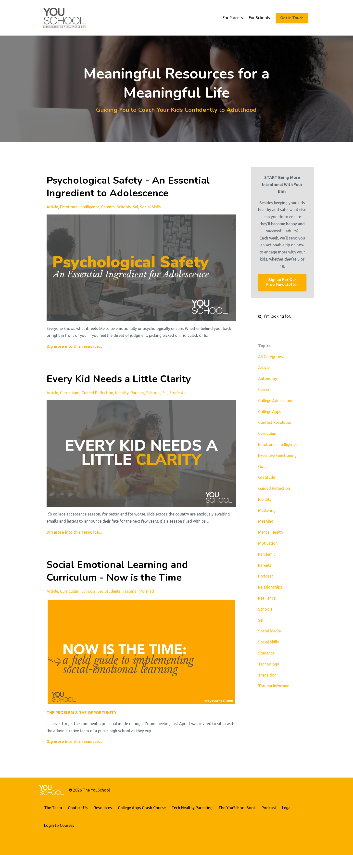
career (264, 389)
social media (269, 631)
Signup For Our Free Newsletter (282, 282)
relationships (270, 587)
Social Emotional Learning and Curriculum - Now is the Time (117, 571)
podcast (265, 576)
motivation (268, 543)
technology (268, 664)
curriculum (69, 392)
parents (108, 207)
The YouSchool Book (237, 807)
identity (122, 392)
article (52, 207)
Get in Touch (291, 18)
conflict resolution (275, 422)
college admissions (275, 400)
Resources (103, 807)
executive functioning (277, 455)
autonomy (267, 378)
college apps (269, 411)
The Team (53, 807)
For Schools (259, 17)
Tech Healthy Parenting (192, 807)
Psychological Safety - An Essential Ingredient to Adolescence (128, 187)
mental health (270, 532)
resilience (267, 598)
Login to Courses (59, 825)
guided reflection (97, 392)
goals (263, 466)
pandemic (267, 554)
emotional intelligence (79, 207)
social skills (150, 207)
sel (135, 207)
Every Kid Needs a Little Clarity (119, 379)
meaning (265, 521)
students (177, 392)
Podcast (269, 807)
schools (124, 207)
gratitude (266, 477)
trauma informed (138, 591)
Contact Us (78, 807)
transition (267, 675)
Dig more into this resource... (74, 346)
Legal (286, 807)
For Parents (233, 17)
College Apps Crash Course (142, 807)
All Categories (270, 356)
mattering (267, 510)
